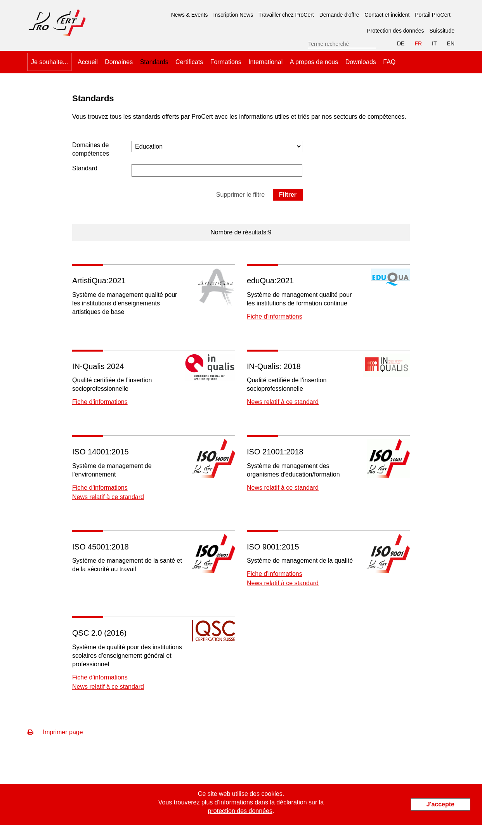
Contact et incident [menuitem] (386, 15)
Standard (84, 168)
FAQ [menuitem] (389, 62)
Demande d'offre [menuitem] (339, 15)
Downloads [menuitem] (360, 62)
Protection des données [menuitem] (395, 31)
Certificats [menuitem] (189, 62)
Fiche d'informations (274, 316)
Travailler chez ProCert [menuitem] (286, 15)
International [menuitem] (265, 62)
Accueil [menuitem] (88, 62)
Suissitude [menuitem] (441, 31)
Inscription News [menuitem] (233, 15)
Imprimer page (55, 732)
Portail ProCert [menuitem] (433, 15)
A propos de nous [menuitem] (314, 62)
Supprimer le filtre (240, 194)
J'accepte (440, 804)
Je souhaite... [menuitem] (49, 62)
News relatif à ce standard (283, 402)
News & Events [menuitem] (189, 15)
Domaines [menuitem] (119, 62)
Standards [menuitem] (154, 59)
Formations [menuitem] (225, 62)
